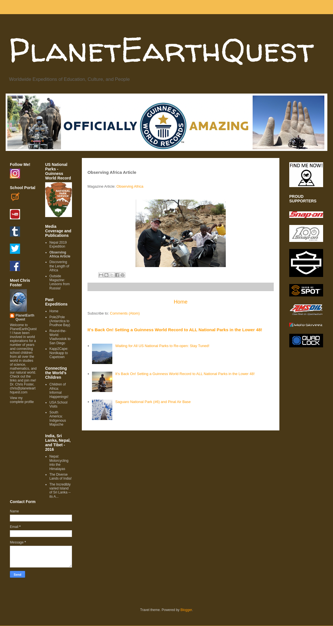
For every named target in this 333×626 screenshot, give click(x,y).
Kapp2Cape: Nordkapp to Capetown (58, 353)
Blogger (186, 610)
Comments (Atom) (125, 313)
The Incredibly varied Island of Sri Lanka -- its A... (60, 490)
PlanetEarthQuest (161, 49)
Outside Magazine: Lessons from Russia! (59, 282)
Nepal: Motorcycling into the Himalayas (58, 462)
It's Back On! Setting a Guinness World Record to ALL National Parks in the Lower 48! (174, 329)
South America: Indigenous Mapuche (57, 418)
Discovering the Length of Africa (59, 266)
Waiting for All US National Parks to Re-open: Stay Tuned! (162, 346)
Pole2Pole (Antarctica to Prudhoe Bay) (59, 321)
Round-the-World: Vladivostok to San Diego (60, 337)
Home (181, 302)
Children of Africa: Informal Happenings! (58, 390)
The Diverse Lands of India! (60, 476)
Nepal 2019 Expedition (58, 244)
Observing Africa (130, 186)
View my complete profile (22, 400)
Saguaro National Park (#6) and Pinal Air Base (152, 402)
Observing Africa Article (59, 254)
